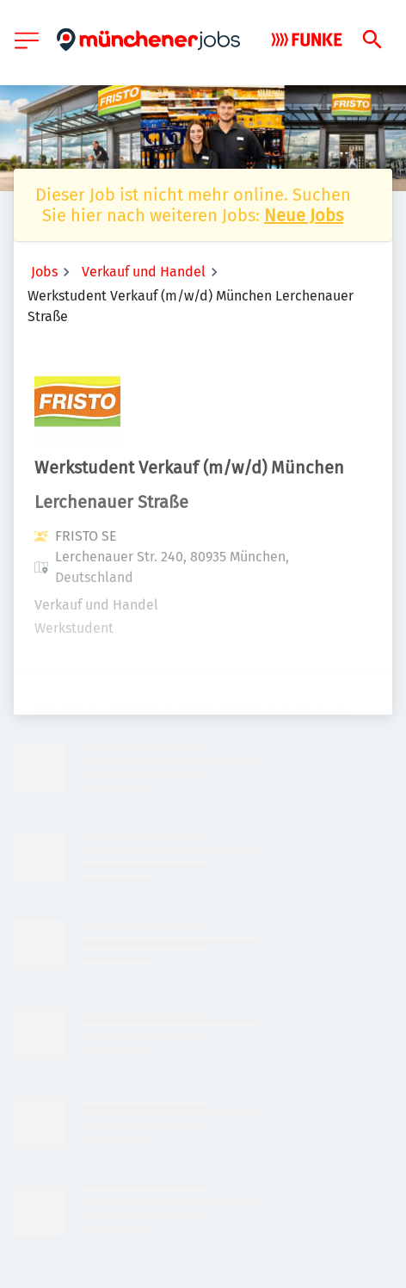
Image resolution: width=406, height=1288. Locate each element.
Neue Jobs (303, 215)
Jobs (44, 271)
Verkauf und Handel (144, 271)
